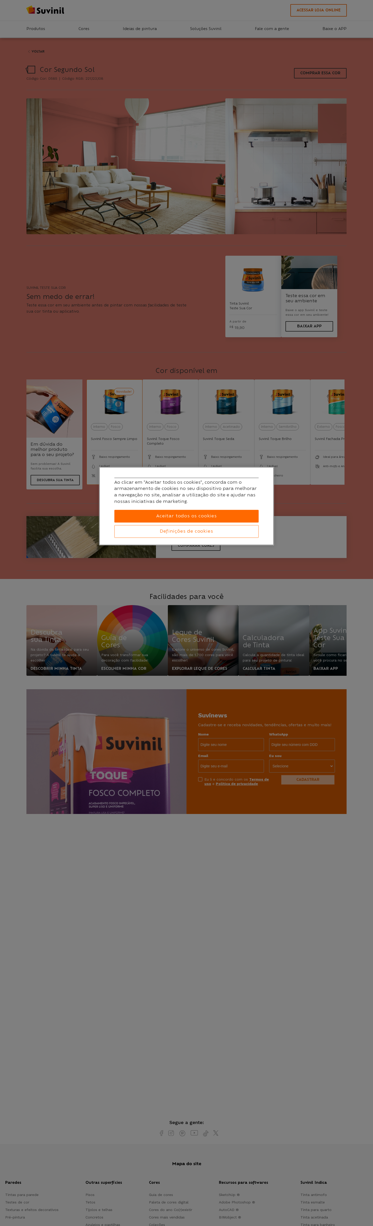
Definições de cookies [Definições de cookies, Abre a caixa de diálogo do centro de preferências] (186, 531)
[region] (186, 506)
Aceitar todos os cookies (186, 516)
